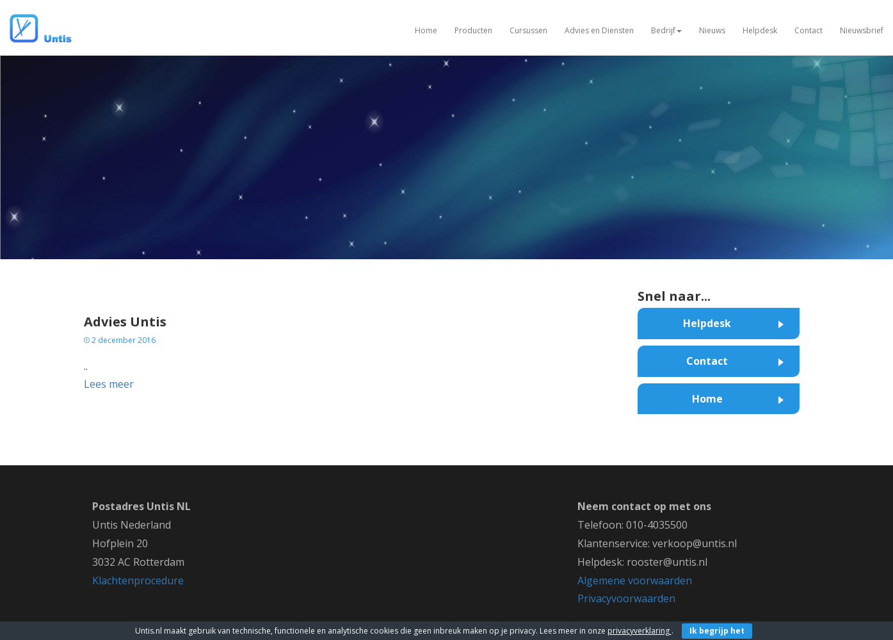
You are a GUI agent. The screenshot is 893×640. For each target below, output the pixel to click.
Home (426, 30)
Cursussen (528, 30)
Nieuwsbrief (861, 30)
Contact (808, 30)
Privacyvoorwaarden (626, 598)
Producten (473, 30)
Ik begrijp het (716, 630)
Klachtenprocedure (138, 580)
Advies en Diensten (599, 30)
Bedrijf (666, 30)
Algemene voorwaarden (634, 580)
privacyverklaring (639, 630)
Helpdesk (760, 30)
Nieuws (712, 30)
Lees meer (109, 384)
